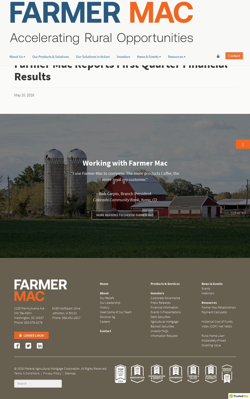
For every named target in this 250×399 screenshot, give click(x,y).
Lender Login (31, 336)
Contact (234, 11)
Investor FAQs (159, 331)
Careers (105, 321)
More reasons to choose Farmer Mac (125, 215)
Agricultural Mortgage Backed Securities (164, 324)
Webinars (208, 293)
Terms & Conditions (27, 373)
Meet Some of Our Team (115, 312)
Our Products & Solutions (50, 36)
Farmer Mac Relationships (219, 307)
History (104, 307)
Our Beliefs (107, 298)
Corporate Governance (165, 298)
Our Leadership (110, 302)
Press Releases (161, 302)
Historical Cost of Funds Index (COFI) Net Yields (217, 324)
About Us (17, 36)
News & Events (149, 36)
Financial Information (164, 307)
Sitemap (70, 373)
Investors (123, 36)
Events (206, 288)
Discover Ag (107, 317)
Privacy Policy (52, 373)
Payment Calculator (214, 312)
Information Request (164, 336)
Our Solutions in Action (93, 36)
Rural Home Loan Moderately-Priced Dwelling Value (214, 341)
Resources (177, 36)
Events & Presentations (166, 312)
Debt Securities (160, 317)
